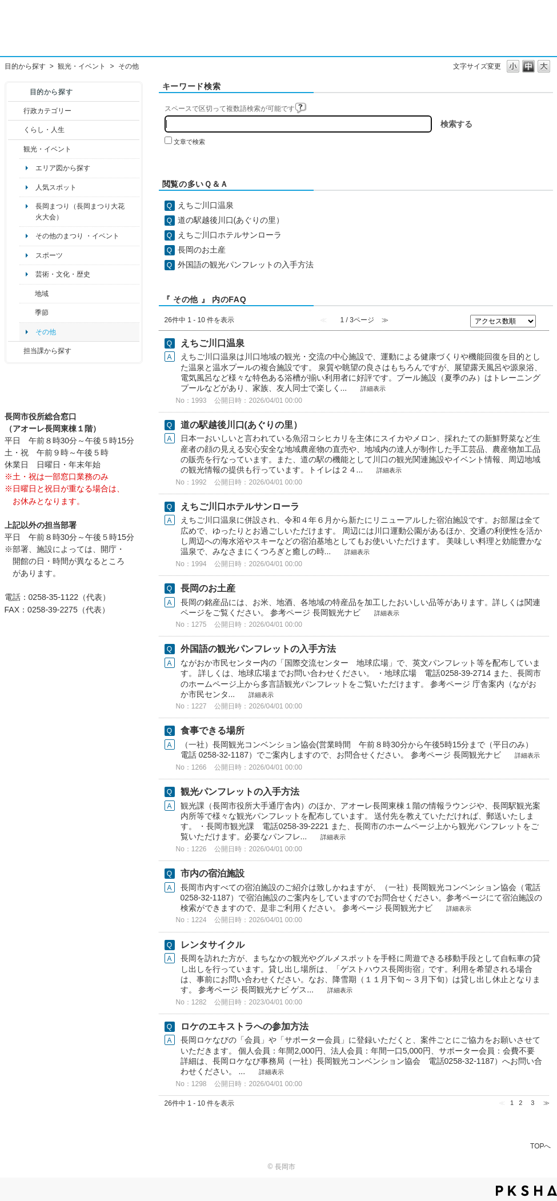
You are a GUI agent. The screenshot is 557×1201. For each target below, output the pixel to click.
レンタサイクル (213, 945)
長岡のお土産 (202, 249)
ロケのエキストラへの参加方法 (244, 1026)
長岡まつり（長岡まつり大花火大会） (80, 211)
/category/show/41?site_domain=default (27, 294)
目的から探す (25, 66)
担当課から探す (47, 351)
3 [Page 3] (532, 1102)
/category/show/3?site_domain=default (16, 111)
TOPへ (540, 1146)
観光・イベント (82, 66)
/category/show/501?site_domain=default (27, 312)
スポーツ (49, 255)
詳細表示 (373, 388)
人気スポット (56, 187)
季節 (42, 313)
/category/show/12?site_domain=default (16, 130)
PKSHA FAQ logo (526, 1190)
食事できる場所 (213, 730)
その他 (45, 332)
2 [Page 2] (520, 1102)
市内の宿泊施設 (213, 873)
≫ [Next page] (546, 1102)
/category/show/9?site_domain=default (16, 351)
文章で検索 (189, 141)
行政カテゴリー (47, 111)
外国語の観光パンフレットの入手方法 (246, 264)
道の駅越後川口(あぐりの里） (231, 220)
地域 (42, 294)
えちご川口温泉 (206, 205)
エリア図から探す (62, 168)
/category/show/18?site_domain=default (16, 149)
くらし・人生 (44, 130)
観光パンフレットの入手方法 (240, 791)
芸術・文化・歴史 (62, 274)
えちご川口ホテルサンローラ (230, 234)
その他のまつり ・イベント (77, 236)
